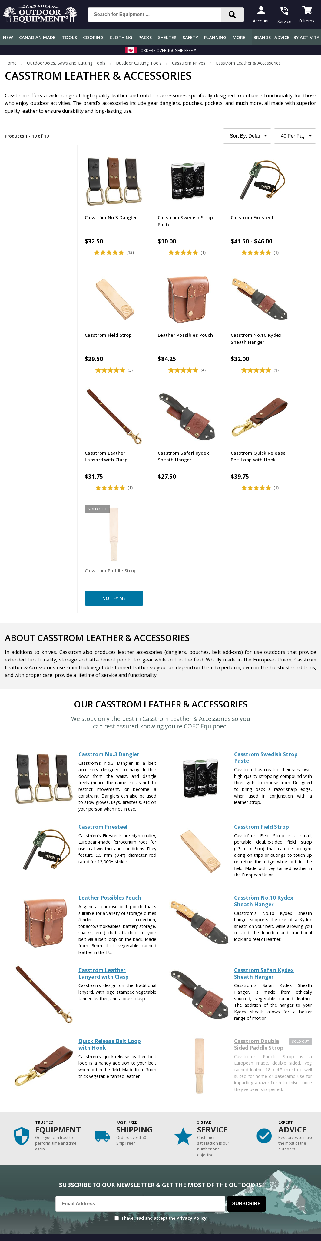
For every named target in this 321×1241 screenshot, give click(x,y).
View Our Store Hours (225, 1183)
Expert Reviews (114, 1131)
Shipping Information (24, 1131)
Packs (145, 37)
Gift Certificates (18, 1167)
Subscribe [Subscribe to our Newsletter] (246, 1048)
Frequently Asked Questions (31, 1106)
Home (10, 63)
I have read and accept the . (164, 1063)
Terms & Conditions (258, 1232)
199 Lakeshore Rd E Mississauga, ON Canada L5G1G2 (255, 1166)
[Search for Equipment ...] (159, 14)
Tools (69, 37)
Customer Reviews (21, 1179)
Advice (282, 37)
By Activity (306, 37)
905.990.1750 (291, 1172)
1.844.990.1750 (238, 1172)
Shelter (167, 37)
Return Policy (16, 1155)
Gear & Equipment (117, 1119)
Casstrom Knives (188, 63)
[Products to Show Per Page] (295, 136)
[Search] (232, 14)
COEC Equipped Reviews (123, 1106)
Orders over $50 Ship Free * (168, 50)
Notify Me (167, 441)
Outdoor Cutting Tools (139, 63)
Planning (215, 37)
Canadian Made (37, 37)
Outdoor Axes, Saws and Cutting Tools (66, 63)
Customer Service (20, 1119)
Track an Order (18, 1143)
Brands (262, 37)
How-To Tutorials (117, 1143)
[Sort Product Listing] (247, 136)
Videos (106, 1167)
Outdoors (108, 1155)
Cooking (93, 37)
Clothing (121, 37)
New (8, 37)
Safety (190, 37)
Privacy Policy (192, 1063)
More (239, 37)
